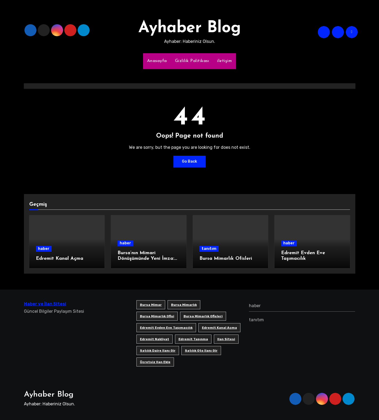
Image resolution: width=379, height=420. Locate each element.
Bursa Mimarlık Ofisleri (225, 258)
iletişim (224, 61)
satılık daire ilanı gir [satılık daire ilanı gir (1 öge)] (158, 350)
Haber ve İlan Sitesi (45, 303)
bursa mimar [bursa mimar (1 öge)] (151, 305)
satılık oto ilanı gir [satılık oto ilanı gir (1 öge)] (201, 350)
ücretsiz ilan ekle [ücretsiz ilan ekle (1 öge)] (155, 362)
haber (43, 248)
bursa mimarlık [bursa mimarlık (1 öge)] (184, 305)
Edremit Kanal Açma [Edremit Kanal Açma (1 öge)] (219, 328)
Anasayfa (157, 61)
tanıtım (209, 248)
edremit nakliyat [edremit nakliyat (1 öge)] (154, 339)
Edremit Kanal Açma (59, 258)
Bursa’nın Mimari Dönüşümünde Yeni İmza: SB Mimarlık (146, 258)
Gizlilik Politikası (192, 61)
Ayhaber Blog (189, 28)
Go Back (189, 161)
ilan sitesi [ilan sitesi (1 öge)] (226, 339)
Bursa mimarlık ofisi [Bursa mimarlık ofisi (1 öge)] (157, 316)
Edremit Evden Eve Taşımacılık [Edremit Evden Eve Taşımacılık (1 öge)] (166, 328)
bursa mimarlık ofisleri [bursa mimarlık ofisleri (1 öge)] (203, 316)
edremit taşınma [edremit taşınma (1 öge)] (193, 339)
